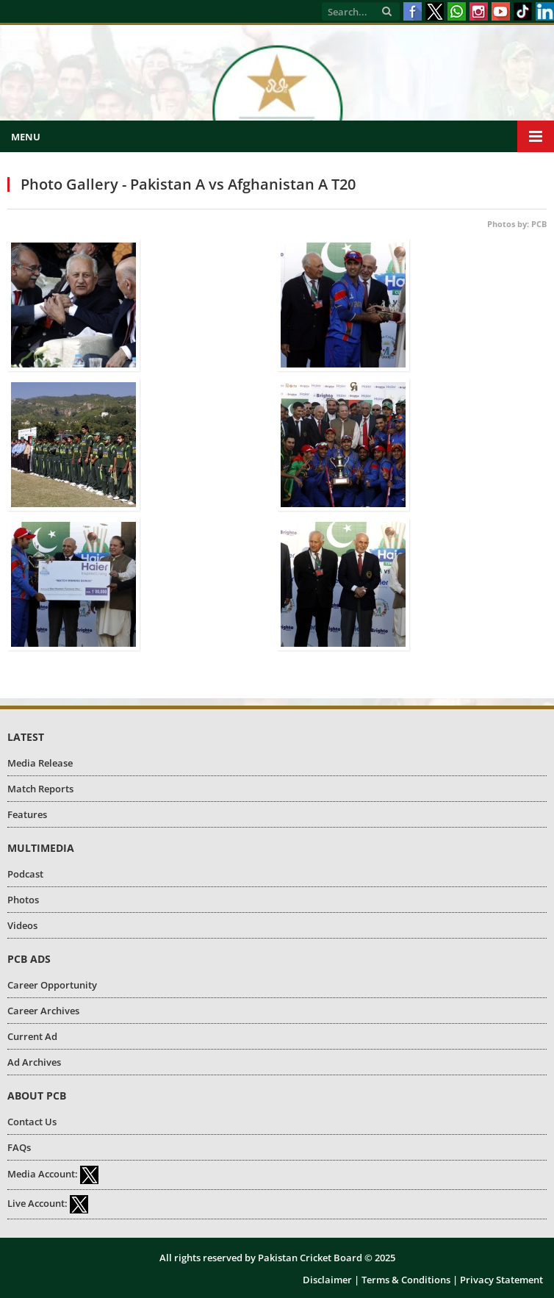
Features (27, 814)
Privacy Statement (501, 1279)
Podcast (25, 874)
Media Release (40, 763)
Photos (23, 899)
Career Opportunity (52, 985)
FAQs (19, 1147)
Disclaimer (327, 1279)
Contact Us (32, 1121)
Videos (22, 925)
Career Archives (43, 1010)
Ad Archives (34, 1062)
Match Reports (40, 788)
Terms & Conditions (405, 1279)
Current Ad (32, 1036)
